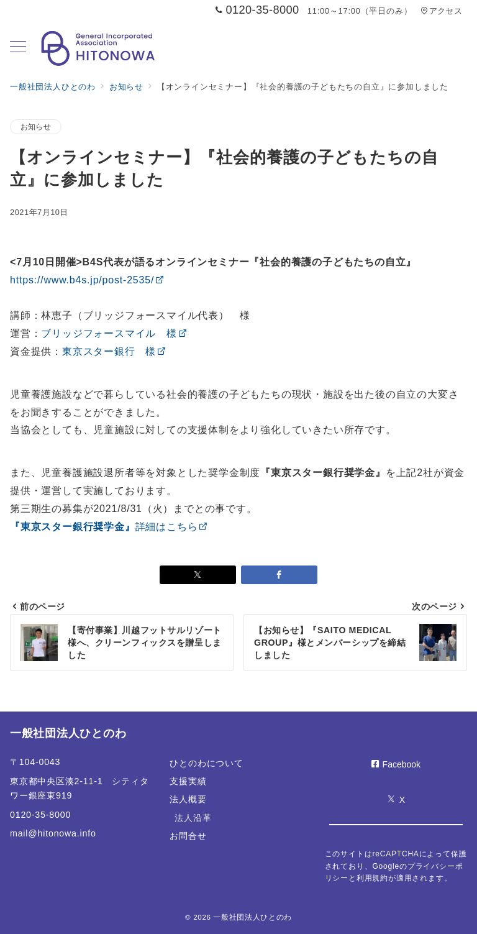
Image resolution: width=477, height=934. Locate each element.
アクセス (441, 11)
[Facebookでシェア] (279, 574)
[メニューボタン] (18, 48)
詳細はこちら (109, 526)
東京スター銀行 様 (114, 351)
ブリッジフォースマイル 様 (114, 333)
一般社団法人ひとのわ (252, 917)
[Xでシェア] (198, 574)
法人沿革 (193, 818)
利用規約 (372, 878)
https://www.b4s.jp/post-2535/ (87, 280)
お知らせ (35, 126)
